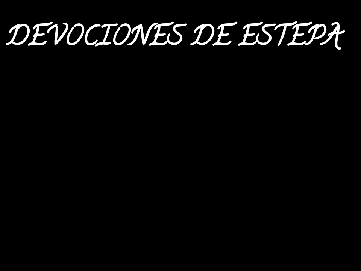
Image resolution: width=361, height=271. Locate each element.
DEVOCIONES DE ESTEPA (173, 40)
